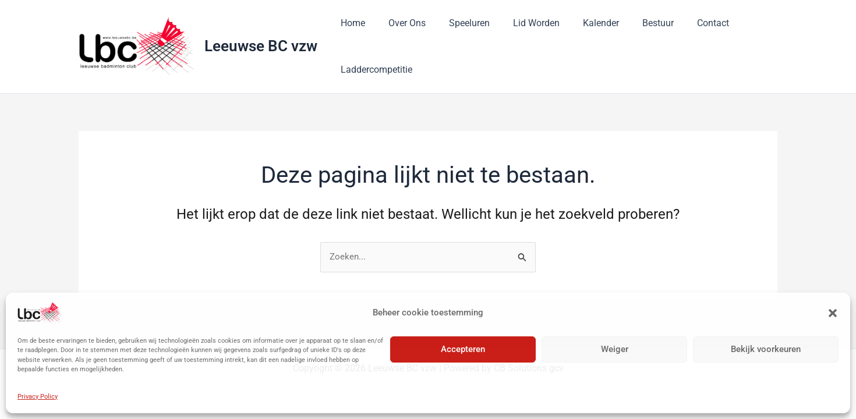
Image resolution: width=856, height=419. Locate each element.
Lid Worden (520, 23)
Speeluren (457, 23)
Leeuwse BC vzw (260, 46)
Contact (683, 23)
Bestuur (632, 23)
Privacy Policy (37, 396)
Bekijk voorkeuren (766, 349)
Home (350, 23)
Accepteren (463, 349)
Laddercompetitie (374, 69)
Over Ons (400, 23)
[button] (833, 313)
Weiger (614, 349)
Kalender (580, 23)
